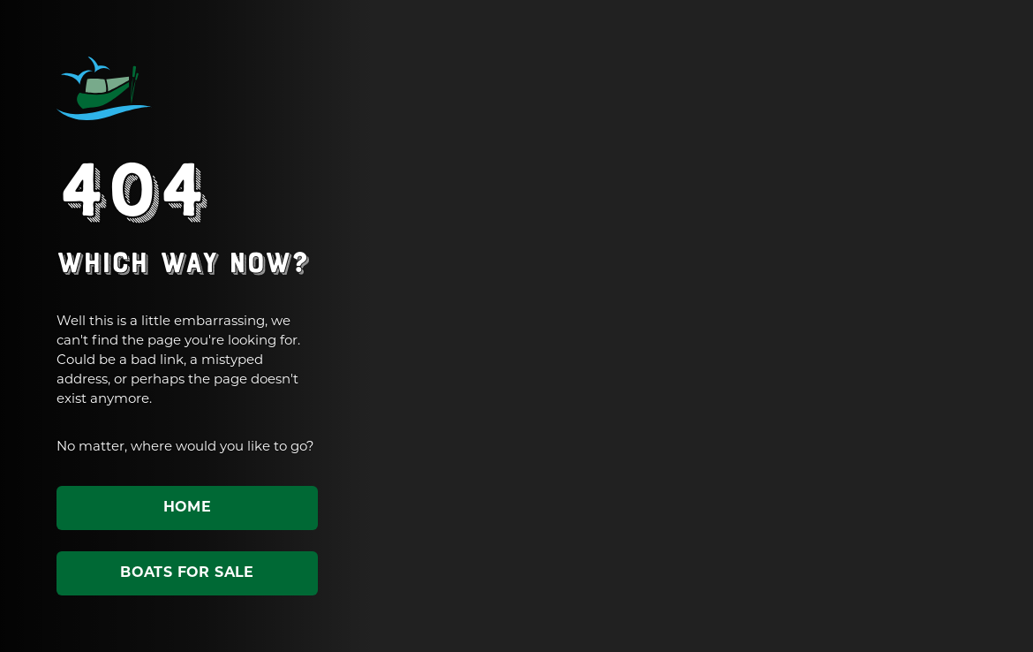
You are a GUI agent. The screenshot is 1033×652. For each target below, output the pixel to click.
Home (187, 508)
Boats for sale (187, 573)
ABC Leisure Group (104, 88)
